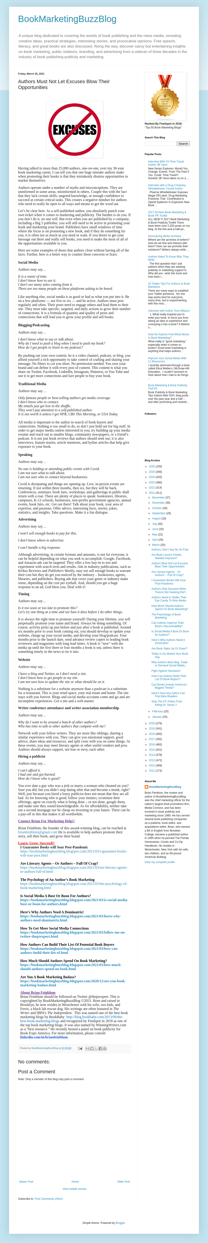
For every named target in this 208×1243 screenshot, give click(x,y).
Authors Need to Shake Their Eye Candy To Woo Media (169, 599)
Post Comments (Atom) (49, 1198)
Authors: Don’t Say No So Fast (169, 549)
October (157, 508)
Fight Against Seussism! (165, 670)
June (155, 529)
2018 (152, 734)
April (155, 539)
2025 (152, 471)
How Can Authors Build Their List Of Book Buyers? (168, 677)
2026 (152, 466)
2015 (152, 749)
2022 (152, 487)
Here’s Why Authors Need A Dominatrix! (168, 641)
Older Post (123, 1181)
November (158, 502)
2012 (152, 765)
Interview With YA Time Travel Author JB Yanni (166, 163)
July (155, 524)
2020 (152, 723)
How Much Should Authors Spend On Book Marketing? (169, 607)
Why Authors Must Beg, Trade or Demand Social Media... (169, 664)
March (156, 544)
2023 (152, 482)
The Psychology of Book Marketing (166, 616)
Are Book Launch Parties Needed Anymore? (166, 556)
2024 (152, 477)
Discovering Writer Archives (164, 236)
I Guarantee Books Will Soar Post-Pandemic (168, 582)
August (156, 518)
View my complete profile (160, 862)
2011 (152, 770)
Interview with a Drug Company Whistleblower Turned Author (167, 187)
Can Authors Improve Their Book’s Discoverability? (167, 624)
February (158, 711)
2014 (152, 754)
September (159, 513)
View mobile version (75, 1188)
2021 (152, 492)
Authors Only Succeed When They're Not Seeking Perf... (169, 590)
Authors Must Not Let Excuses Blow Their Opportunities (169, 565)
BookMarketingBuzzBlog (67, 19)
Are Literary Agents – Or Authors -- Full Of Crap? (167, 573)
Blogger (120, 1223)
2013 (152, 760)
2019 (152, 728)
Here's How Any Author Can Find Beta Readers (168, 695)
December (158, 497)
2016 (152, 744)
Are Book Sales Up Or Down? (169, 648)
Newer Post (26, 1181)
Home (75, 1181)
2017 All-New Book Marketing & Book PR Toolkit (167, 214)
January (157, 716)
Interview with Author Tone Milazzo (169, 310)
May (155, 534)
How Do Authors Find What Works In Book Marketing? (168, 336)
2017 (152, 739)
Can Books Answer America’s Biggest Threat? (169, 686)
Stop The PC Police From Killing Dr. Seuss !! (166, 703)
